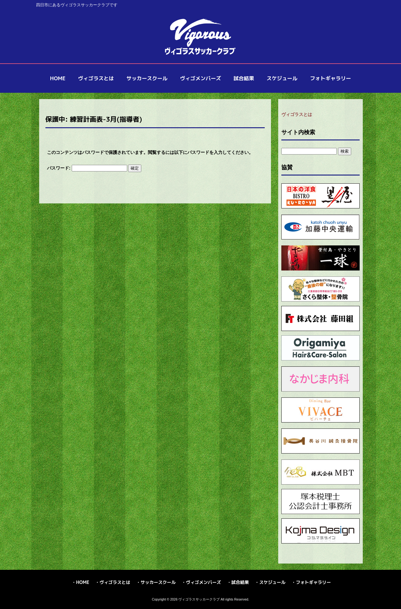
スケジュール (272, 582)
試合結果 (240, 582)
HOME (82, 582)
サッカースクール (158, 582)
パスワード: (87, 168)
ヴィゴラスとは (296, 114)
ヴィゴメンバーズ (203, 582)
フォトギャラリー (313, 582)
